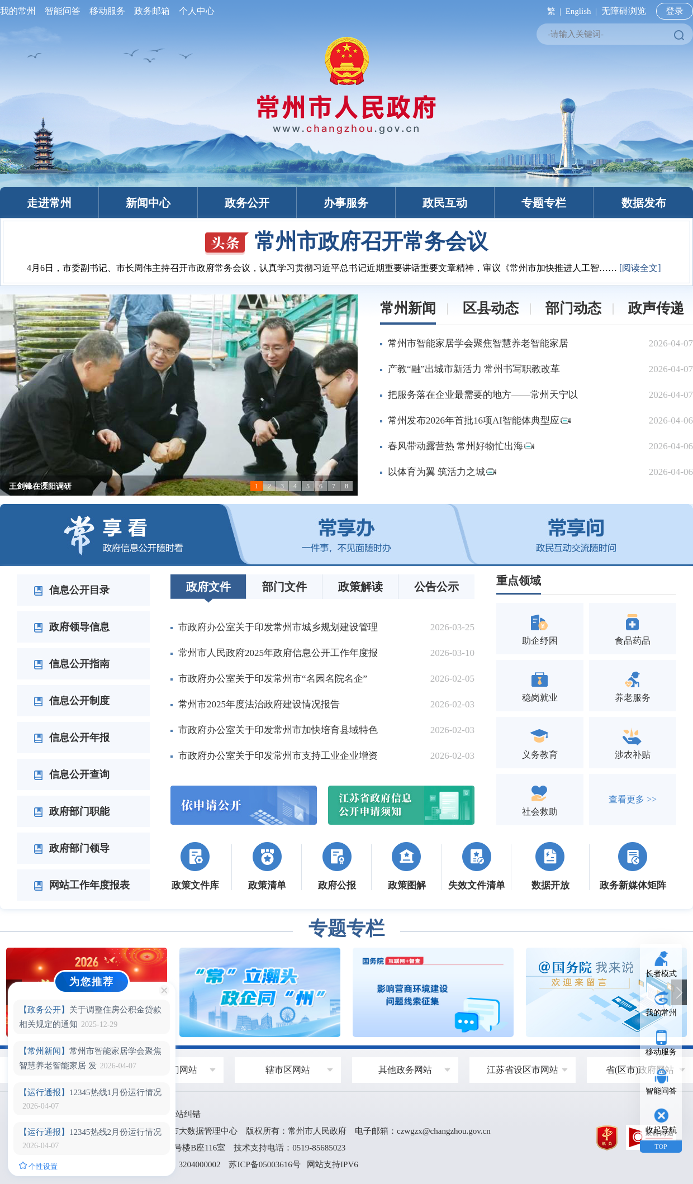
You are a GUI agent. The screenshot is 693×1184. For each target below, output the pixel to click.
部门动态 (573, 308)
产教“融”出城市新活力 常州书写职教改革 (474, 369)
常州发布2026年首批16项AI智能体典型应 (479, 420)
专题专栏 (543, 203)
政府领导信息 (72, 627)
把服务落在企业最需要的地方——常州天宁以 (483, 394)
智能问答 (62, 11)
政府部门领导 (72, 848)
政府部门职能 (72, 811)
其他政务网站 (405, 1069)
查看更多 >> (633, 799)
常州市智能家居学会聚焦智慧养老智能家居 (478, 343)
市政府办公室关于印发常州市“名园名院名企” (272, 678)
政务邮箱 (152, 11)
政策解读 (360, 587)
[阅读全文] (640, 268)
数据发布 (643, 203)
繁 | (552, 11)
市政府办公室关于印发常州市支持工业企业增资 (278, 755)
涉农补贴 (633, 742)
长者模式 (661, 973)
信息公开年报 (72, 737)
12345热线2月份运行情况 (90, 1132)
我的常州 (20, 11)
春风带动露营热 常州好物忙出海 (461, 446)
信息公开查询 (72, 774)
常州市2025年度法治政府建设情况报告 (259, 704)
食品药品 (633, 628)
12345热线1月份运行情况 (90, 1092)
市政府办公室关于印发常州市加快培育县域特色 (278, 730)
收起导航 (661, 1130)
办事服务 (346, 203)
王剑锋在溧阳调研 (40, 486)
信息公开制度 (72, 700)
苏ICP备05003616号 (264, 1164)
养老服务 (633, 685)
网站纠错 (184, 1114)
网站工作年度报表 (82, 885)
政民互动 (445, 203)
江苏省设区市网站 (522, 1069)
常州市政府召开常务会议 (346, 241)
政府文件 (208, 587)
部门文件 (284, 587)
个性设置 (38, 1166)
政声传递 (656, 308)
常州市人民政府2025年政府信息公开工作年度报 (278, 653)
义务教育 (540, 742)
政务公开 (247, 203)
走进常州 (49, 203)
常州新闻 (408, 308)
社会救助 (540, 799)
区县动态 (491, 308)
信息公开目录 (72, 590)
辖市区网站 (287, 1069)
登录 (674, 11)
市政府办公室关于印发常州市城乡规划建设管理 (278, 627)
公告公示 (436, 587)
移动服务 (107, 11)
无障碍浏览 (624, 11)
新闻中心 (148, 203)
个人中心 (194, 11)
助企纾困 (540, 628)
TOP (660, 1146)
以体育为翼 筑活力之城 (442, 472)
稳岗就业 (540, 685)
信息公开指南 (72, 663)
